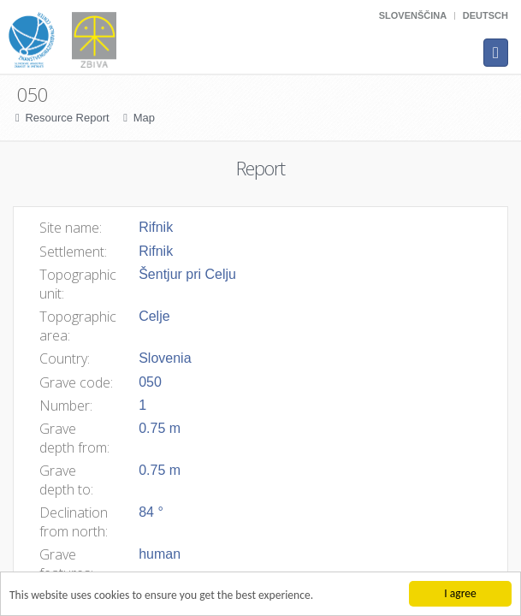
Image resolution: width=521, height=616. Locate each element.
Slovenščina (413, 15)
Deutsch (485, 15)
